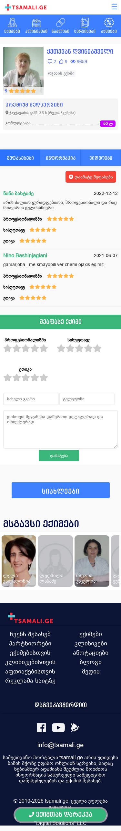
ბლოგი (91, 661)
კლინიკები (91, 643)
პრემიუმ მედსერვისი (34, 105)
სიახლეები (60, 491)
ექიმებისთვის (30, 652)
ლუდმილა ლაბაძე (51, 578)
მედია (91, 671)
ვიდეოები (100, 158)
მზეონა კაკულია (86, 578)
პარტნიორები (30, 643)
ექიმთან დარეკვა (60, 814)
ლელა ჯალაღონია (16, 578)
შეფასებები (20, 158)
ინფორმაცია (61, 158)
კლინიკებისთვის (30, 661)
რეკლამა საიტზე (30, 680)
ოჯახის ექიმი (61, 73)
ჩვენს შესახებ (30, 633)
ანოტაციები (90, 652)
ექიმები (90, 633)
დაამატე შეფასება (91, 176)
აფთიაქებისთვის (30, 671)
